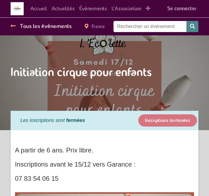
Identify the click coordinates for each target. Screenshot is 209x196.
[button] (148, 8)
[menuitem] (38, 8)
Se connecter (181, 8)
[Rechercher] (192, 26)
